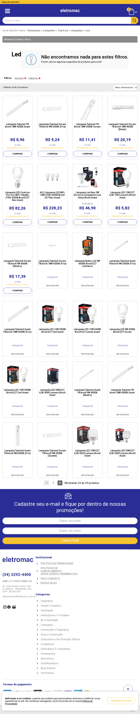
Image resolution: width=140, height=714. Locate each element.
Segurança (47, 600)
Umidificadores (49, 663)
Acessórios (47, 658)
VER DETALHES (52, 286)
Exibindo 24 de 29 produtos (15, 87)
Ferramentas (48, 653)
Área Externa (48, 668)
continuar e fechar (121, 700)
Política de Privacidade (57, 563)
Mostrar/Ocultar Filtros (17, 39)
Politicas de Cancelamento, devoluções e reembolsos (59, 571)
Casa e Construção (51, 634)
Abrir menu (7, 11)
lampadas (19, 78)
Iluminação (47, 610)
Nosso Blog (49, 583)
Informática (47, 673)
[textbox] (70, 20)
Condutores (47, 644)
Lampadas (47, 624)
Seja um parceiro (10, 2)
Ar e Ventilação (49, 620)
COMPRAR (17, 154)
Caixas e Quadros (51, 605)
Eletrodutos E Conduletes (55, 649)
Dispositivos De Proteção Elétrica (60, 639)
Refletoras (33, 78)
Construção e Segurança (55, 629)
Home (22, 30)
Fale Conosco (50, 578)
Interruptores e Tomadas (55, 615)
